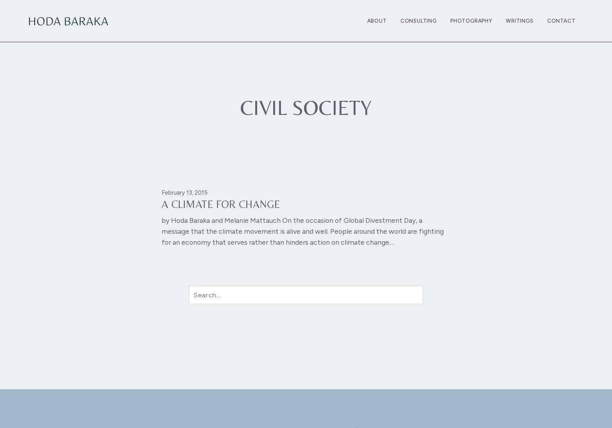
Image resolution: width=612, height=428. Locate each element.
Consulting (418, 21)
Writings (519, 21)
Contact (561, 21)
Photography (471, 21)
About (377, 21)
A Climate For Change (221, 204)
